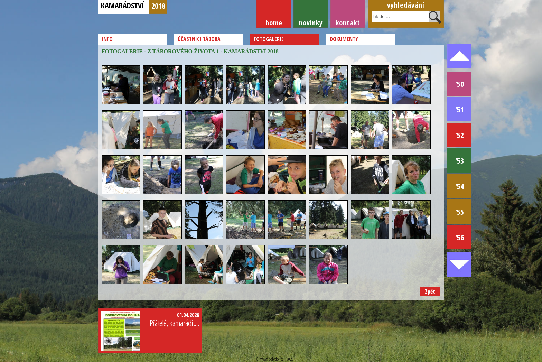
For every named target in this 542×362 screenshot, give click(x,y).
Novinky (311, 22)
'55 (459, 211)
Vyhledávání (405, 5)
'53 (459, 160)
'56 (459, 237)
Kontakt (348, 22)
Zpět (430, 291)
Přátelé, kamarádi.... (174, 322)
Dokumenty (344, 39)
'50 (459, 83)
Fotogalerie (269, 39)
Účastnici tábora (199, 39)
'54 (459, 186)
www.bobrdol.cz (271, 359)
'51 (459, 109)
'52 (459, 135)
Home (273, 22)
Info (107, 39)
